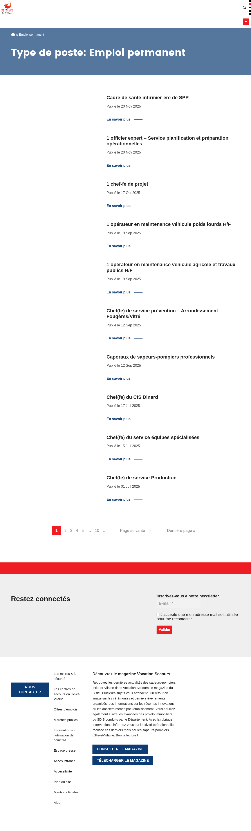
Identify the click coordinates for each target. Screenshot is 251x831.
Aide (57, 802)
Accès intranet (64, 761)
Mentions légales (66, 792)
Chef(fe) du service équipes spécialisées (153, 437)
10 (97, 530)
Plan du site (62, 782)
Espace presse (65, 750)
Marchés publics (66, 720)
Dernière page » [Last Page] (181, 530)
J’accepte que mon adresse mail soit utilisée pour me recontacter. (197, 616)
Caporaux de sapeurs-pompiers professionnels (161, 357)
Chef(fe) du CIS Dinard (132, 397)
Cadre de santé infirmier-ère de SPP (148, 97)
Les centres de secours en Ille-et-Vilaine (67, 694)
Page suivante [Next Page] (132, 530)
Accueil (13, 34)
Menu (246, 21)
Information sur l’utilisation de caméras (65, 735)
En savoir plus (118, 119)
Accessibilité (63, 771)
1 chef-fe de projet (127, 184)
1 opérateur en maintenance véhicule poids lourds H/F (169, 224)
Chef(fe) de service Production (142, 477)
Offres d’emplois (66, 709)
